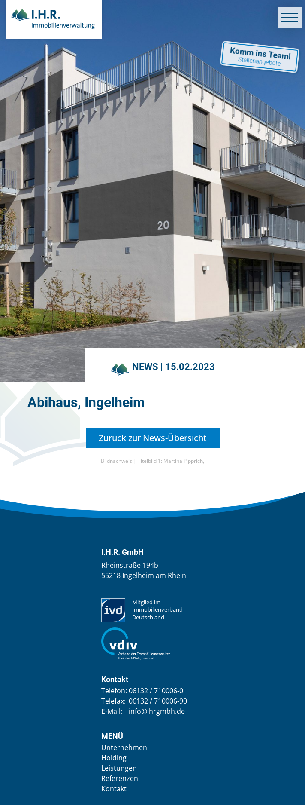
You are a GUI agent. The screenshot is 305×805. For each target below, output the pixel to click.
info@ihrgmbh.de (157, 711)
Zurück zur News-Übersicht (153, 438)
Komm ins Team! (258, 56)
